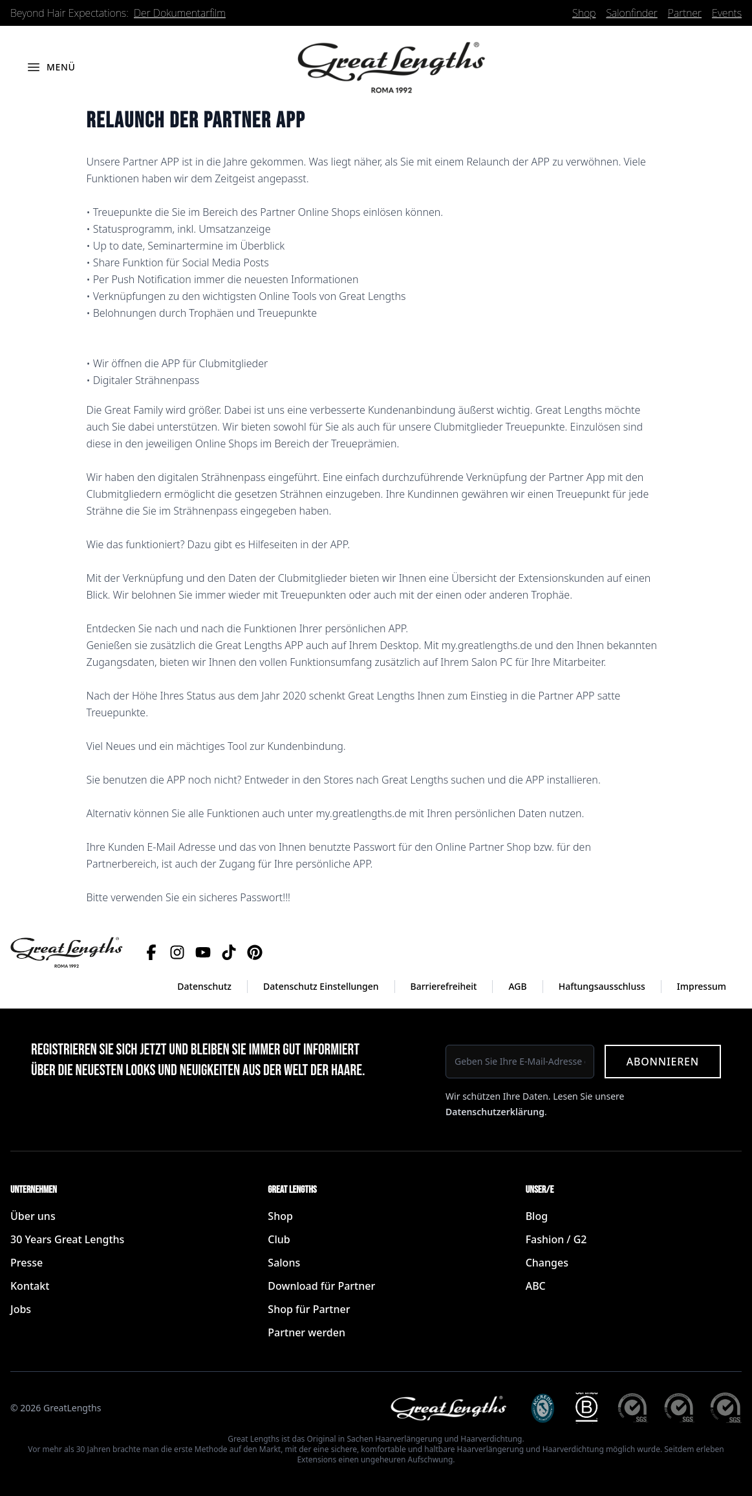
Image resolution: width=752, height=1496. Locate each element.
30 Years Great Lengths (67, 1239)
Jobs (20, 1309)
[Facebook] (151, 952)
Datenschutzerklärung (495, 1112)
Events (727, 13)
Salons (284, 1263)
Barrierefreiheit (444, 986)
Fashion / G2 (556, 1239)
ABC (536, 1286)
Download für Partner (321, 1286)
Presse (26, 1263)
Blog (537, 1216)
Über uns (33, 1216)
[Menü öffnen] (50, 67)
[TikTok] (229, 952)
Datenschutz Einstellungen (321, 986)
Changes (547, 1263)
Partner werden (306, 1332)
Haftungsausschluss (602, 986)
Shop (584, 13)
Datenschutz (204, 986)
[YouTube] (203, 952)
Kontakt (29, 1286)
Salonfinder (631, 13)
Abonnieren (663, 1061)
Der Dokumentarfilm (180, 13)
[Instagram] (177, 952)
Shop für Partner (309, 1309)
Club (279, 1239)
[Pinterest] (255, 952)
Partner (685, 13)
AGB (517, 986)
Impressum (701, 986)
